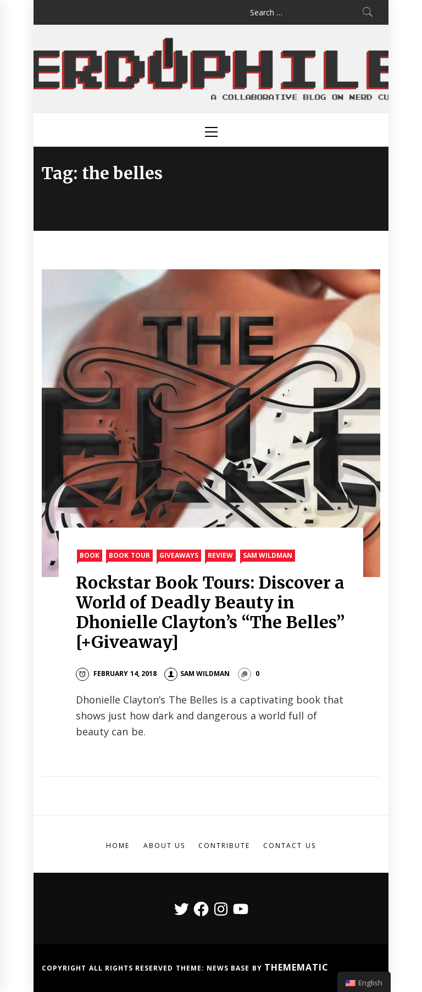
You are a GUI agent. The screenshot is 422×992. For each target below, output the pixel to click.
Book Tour (129, 555)
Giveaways (178, 555)
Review (220, 555)
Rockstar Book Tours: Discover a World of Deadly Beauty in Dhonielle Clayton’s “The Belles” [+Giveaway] (210, 612)
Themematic (296, 967)
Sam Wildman (267, 555)
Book (89, 555)
